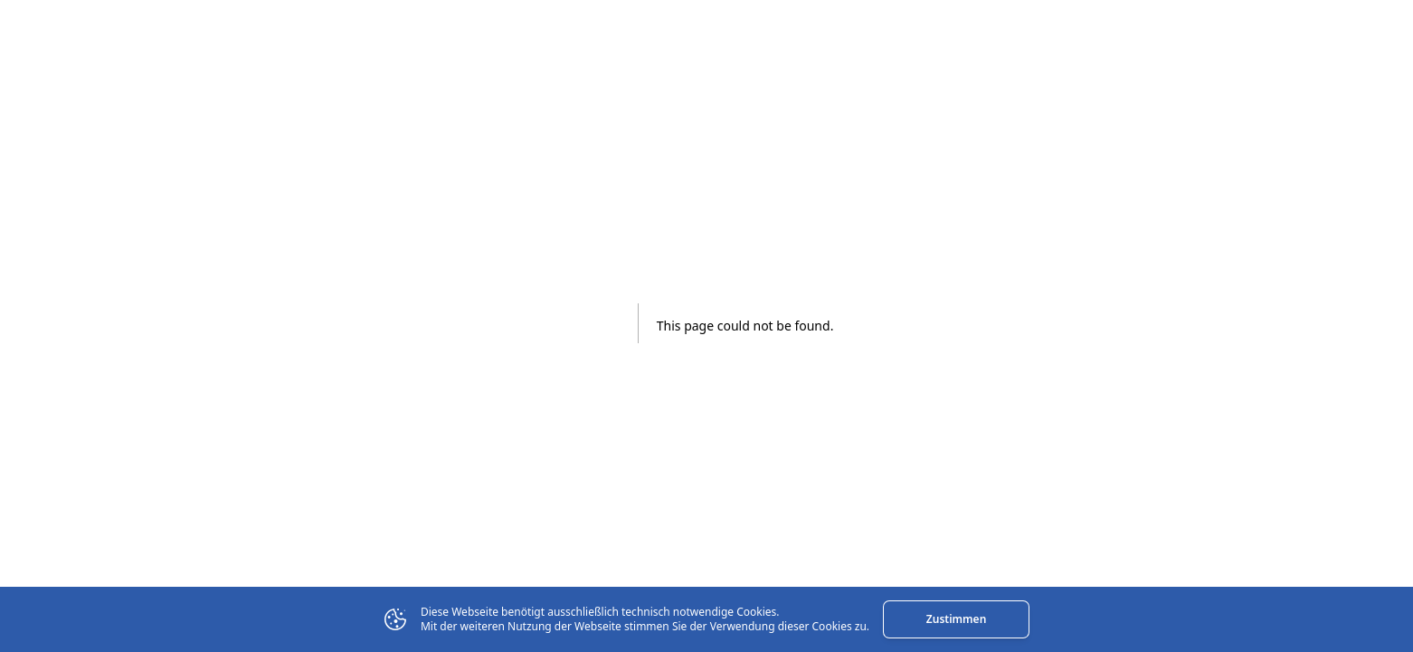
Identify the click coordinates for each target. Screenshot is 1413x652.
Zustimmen (956, 619)
